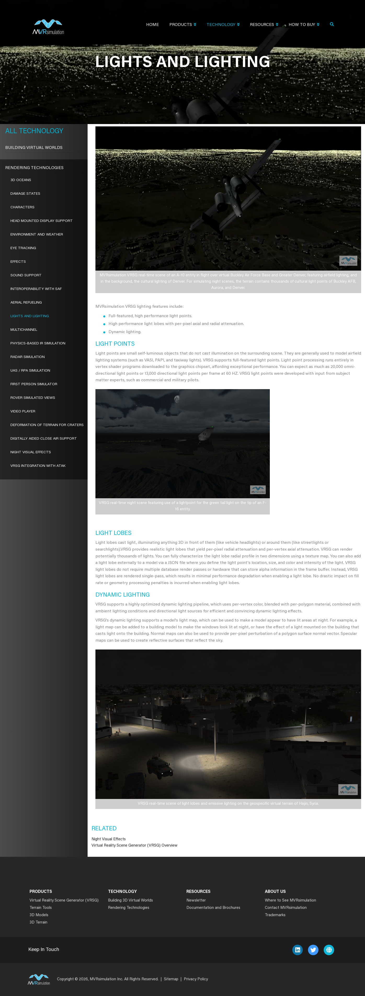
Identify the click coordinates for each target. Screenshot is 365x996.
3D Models (39, 915)
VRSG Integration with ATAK (37, 466)
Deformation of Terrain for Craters (47, 425)
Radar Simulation (27, 357)
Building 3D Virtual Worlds (130, 901)
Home (152, 25)
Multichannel (23, 330)
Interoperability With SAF (36, 289)
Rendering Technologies (34, 168)
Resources (264, 25)
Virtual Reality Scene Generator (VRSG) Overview (135, 846)
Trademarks (275, 915)
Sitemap (171, 979)
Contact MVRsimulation (286, 908)
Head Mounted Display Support (41, 221)
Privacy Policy (196, 979)
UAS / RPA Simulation (30, 371)
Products (182, 25)
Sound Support (26, 275)
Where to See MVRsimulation (290, 901)
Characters (22, 207)
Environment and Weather (36, 235)
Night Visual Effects (109, 839)
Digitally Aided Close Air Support (43, 439)
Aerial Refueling (26, 303)
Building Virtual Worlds (33, 148)
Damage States (25, 194)
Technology (223, 25)
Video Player (22, 411)
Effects (18, 262)
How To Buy (304, 25)
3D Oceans (20, 180)
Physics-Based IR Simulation (37, 343)
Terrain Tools (41, 908)
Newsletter (196, 901)
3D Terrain (38, 923)
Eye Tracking (23, 248)
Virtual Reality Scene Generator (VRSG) (64, 901)
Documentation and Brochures (213, 908)
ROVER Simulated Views (32, 398)
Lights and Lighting (29, 316)
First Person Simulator (33, 384)
